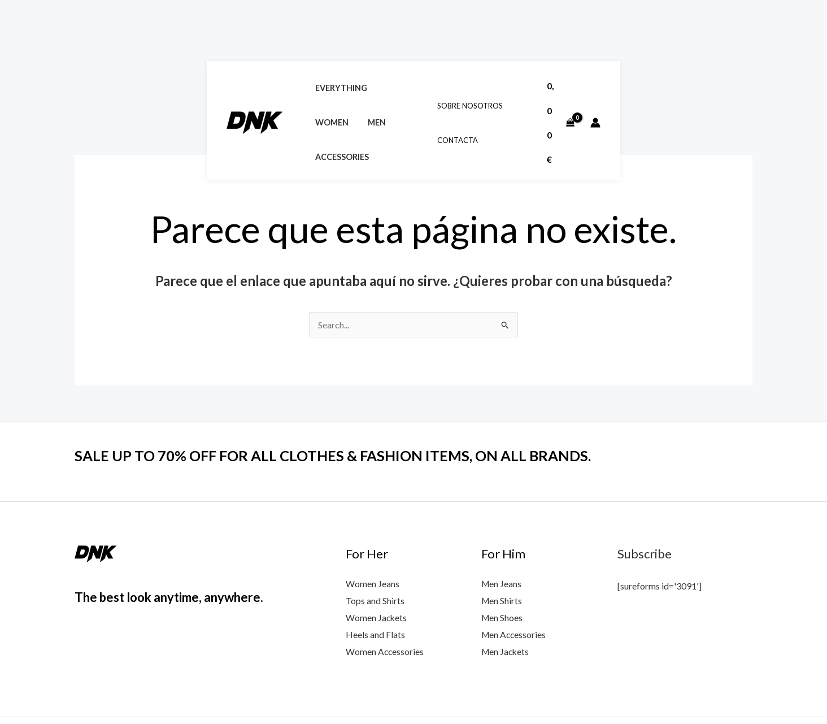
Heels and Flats (375, 574)
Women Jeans (372, 523)
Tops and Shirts (375, 540)
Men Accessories (514, 574)
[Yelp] (744, 691)
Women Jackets (377, 557)
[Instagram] (695, 691)
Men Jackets (506, 591)
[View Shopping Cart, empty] (760, 29)
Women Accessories (385, 591)
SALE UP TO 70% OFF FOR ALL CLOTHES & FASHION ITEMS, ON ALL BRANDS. (337, 396)
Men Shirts (502, 540)
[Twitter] (671, 691)
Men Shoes (502, 557)
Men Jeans (502, 523)
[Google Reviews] (720, 691)
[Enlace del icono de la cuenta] (802, 29)
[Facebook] (622, 691)
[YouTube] (647, 691)
